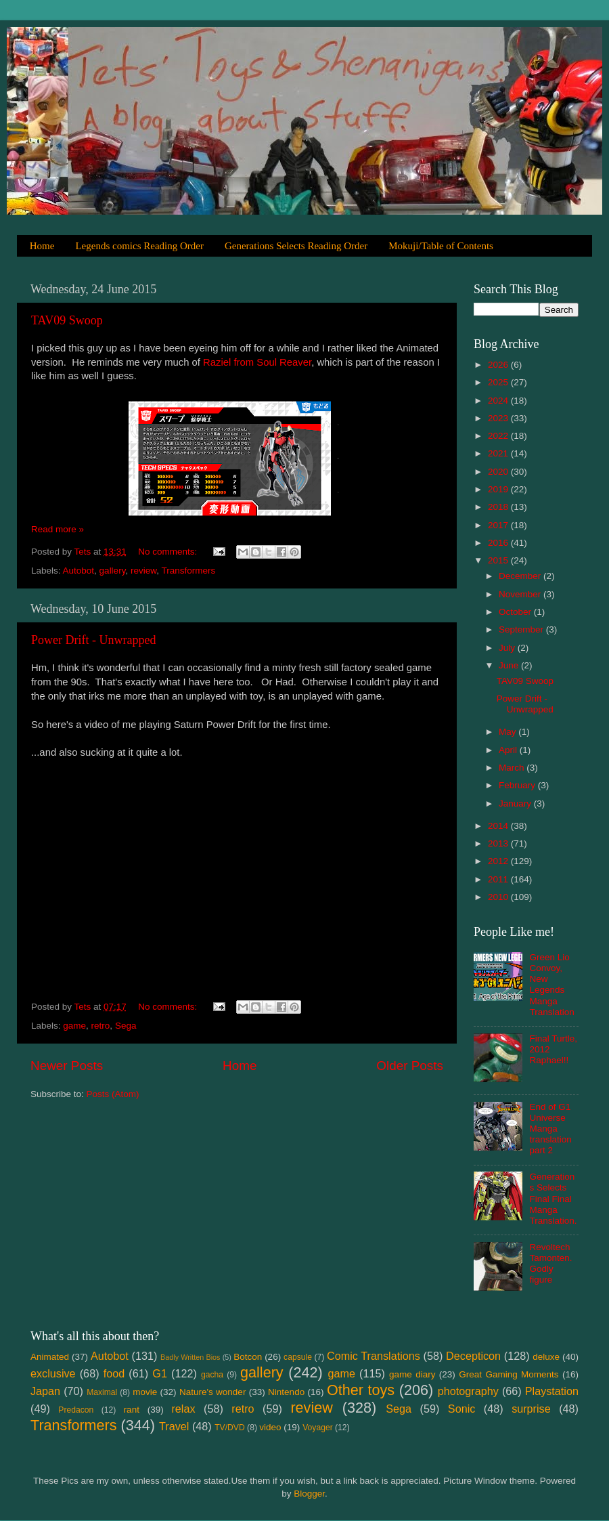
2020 (499, 472)
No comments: (169, 552)
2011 (499, 879)
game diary (412, 1374)
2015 (499, 560)
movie (145, 1392)
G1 (159, 1373)
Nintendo (286, 1392)
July (508, 648)
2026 (499, 365)
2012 (499, 861)
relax (183, 1408)
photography (468, 1391)
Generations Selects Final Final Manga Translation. (553, 1199)
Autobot (79, 570)
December (521, 576)
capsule (298, 1357)
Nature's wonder (212, 1392)
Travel (174, 1426)
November (521, 594)
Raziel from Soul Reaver (257, 362)
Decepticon (473, 1356)
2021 (499, 453)
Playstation (552, 1391)
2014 (499, 826)
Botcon (247, 1357)
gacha (212, 1374)
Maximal (102, 1392)
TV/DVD (230, 1427)
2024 (499, 400)
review (143, 570)
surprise (531, 1408)
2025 (499, 382)
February (518, 785)
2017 (499, 525)
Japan (45, 1391)
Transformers (188, 570)
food (114, 1373)
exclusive (53, 1373)
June (510, 665)
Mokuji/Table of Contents (440, 245)
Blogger (309, 1493)
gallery (112, 570)
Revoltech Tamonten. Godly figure (550, 1263)
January (516, 803)
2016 (499, 543)
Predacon (75, 1410)
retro (100, 1026)
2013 (499, 843)
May (508, 732)
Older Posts (409, 1065)
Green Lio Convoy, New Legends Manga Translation (551, 984)
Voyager (317, 1427)
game (74, 1026)
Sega (126, 1026)
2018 (499, 507)
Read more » (57, 529)
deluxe (546, 1357)
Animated (49, 1357)
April (509, 750)
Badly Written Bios (190, 1357)
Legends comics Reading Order (139, 245)
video (270, 1427)
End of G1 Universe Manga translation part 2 (550, 1129)
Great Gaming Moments (508, 1374)
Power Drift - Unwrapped (93, 640)
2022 (499, 436)
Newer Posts (66, 1065)
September (522, 629)
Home (42, 245)
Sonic (462, 1408)
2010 (499, 897)
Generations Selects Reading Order (296, 245)
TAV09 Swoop (67, 320)
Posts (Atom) (113, 1094)
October (516, 612)
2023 (499, 418)
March (512, 768)
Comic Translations (373, 1356)
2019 (499, 489)
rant (131, 1410)
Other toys (360, 1389)
